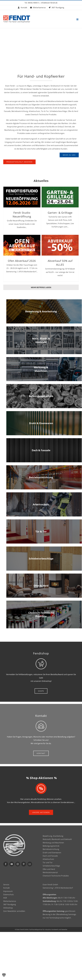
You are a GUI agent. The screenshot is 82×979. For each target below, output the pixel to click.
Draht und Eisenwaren (52, 852)
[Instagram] (17, 864)
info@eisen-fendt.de (49, 3)
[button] (4, 975)
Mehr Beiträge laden (41, 287)
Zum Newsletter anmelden (14, 911)
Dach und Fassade (50, 856)
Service (6, 884)
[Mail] (29, 864)
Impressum (8, 891)
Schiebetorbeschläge (51, 866)
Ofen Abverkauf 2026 (22, 261)
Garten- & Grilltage (60, 212)
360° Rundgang (9, 904)
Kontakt (6, 888)
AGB (5, 898)
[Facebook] (5, 864)
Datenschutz (8, 894)
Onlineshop (8, 908)
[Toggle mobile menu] (77, 19)
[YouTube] (11, 864)
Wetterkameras (9, 901)
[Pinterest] (23, 864)
